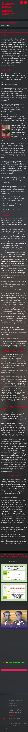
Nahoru (3, 547)
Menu (25, 2)
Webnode (19, 729)
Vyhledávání (21, 2)
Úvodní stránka (5, 22)
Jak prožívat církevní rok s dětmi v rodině (11, 24)
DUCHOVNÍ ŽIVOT (14, 22)
